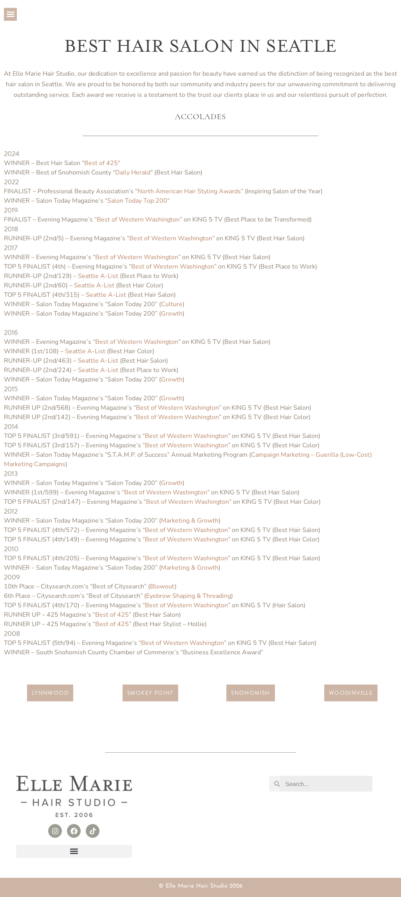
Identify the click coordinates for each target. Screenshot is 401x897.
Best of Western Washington (138, 219)
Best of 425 (101, 163)
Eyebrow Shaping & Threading (188, 596)
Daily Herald (132, 172)
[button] (10, 14)
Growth (171, 313)
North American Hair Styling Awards (189, 191)
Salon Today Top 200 (137, 200)
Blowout (162, 586)
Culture (171, 304)
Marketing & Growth (190, 520)
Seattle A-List (98, 276)
